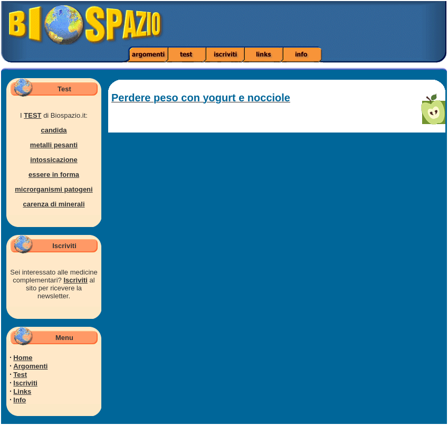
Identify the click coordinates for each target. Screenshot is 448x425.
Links (22, 391)
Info (19, 400)
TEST (32, 115)
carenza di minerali (53, 204)
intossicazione (54, 160)
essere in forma (53, 174)
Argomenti (30, 366)
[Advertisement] (315, 24)
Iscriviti (75, 280)
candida (53, 130)
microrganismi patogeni (53, 189)
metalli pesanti (54, 145)
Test (20, 375)
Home (22, 358)
